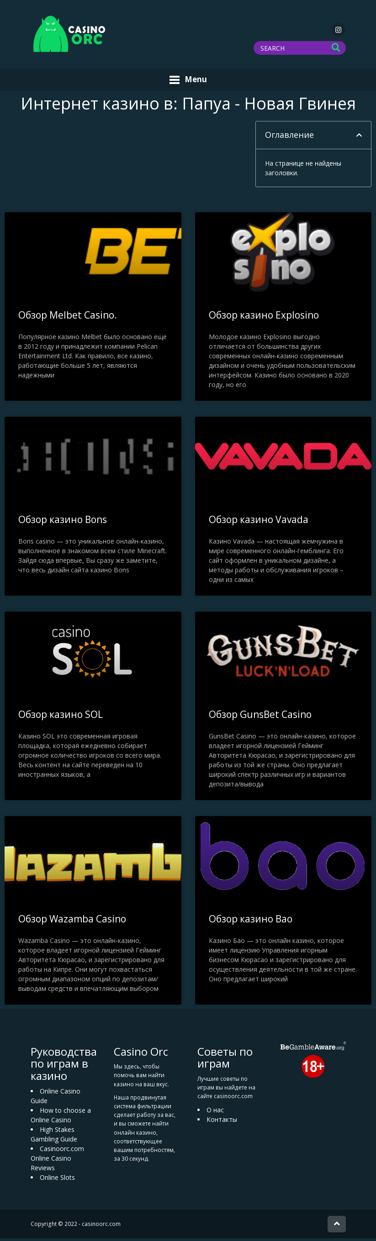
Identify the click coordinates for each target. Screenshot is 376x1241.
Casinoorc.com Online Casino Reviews (57, 1161)
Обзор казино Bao (250, 921)
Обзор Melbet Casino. (67, 317)
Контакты (222, 1122)
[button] (359, 138)
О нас (215, 1112)
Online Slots (57, 1180)
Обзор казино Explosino (264, 317)
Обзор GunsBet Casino (260, 717)
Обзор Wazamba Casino (72, 921)
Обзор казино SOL (60, 717)
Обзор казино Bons (62, 522)
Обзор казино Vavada (258, 522)
